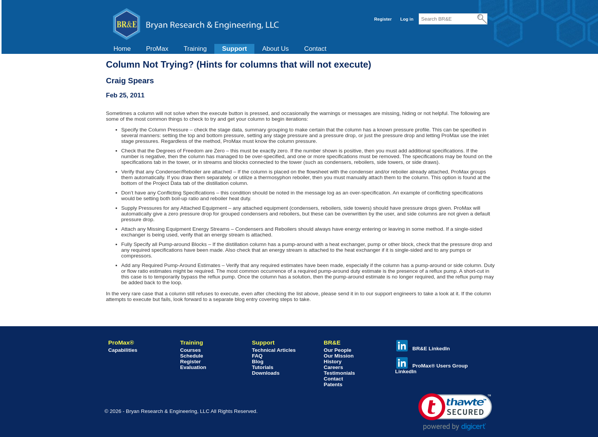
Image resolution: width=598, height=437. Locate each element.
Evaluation (193, 367)
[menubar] (220, 49)
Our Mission (339, 356)
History (333, 361)
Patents (333, 384)
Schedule (191, 356)
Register (383, 19)
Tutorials (262, 367)
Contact (315, 48)
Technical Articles (274, 350)
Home (122, 48)
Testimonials (339, 373)
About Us (275, 48)
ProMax (157, 48)
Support (234, 48)
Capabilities (122, 350)
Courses (190, 350)
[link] (455, 412)
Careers (333, 367)
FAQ (257, 356)
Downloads (266, 373)
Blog (257, 361)
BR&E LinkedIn (423, 348)
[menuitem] (122, 49)
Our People (338, 350)
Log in (406, 19)
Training (195, 48)
